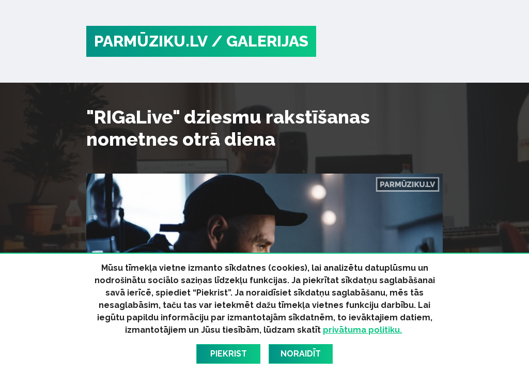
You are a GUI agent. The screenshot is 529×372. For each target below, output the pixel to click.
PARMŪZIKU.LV (151, 41)
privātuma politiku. (362, 330)
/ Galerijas (259, 41)
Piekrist (228, 354)
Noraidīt (301, 354)
